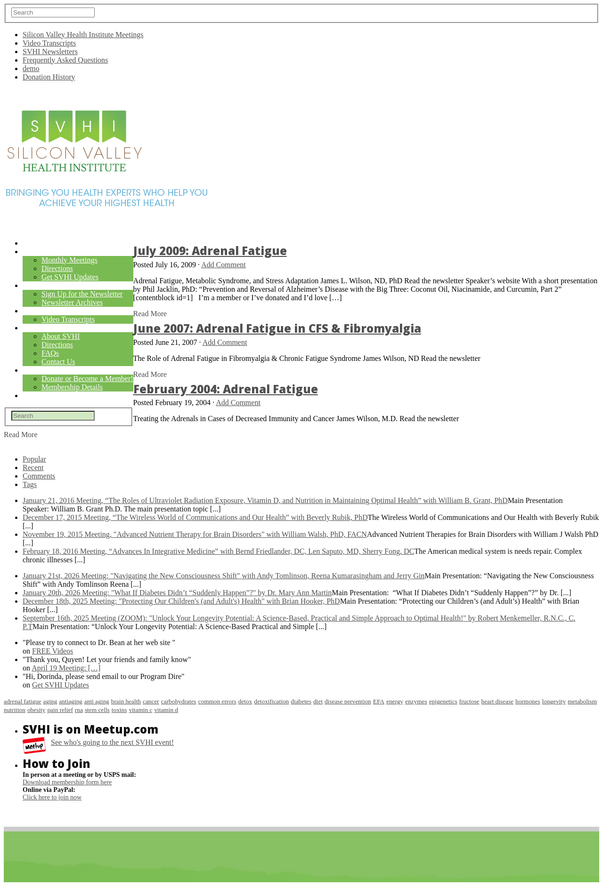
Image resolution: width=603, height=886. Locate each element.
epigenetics (443, 701)
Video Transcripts (49, 43)
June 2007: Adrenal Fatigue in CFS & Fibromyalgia (277, 328)
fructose (469, 701)
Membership (44, 370)
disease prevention (348, 701)
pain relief (60, 709)
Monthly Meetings (69, 260)
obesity (36, 709)
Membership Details (72, 387)
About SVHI (60, 336)
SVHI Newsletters (50, 52)
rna (79, 709)
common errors (217, 701)
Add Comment (223, 265)
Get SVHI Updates (69, 277)
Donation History (49, 77)
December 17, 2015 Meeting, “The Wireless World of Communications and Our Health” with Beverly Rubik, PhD (195, 517)
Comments (39, 476)
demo (31, 68)
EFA (378, 701)
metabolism (582, 701)
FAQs (50, 353)
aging (50, 701)
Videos (35, 311)
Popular (34, 459)
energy (394, 701)
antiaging (70, 701)
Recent (33, 467)
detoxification (271, 701)
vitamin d (166, 709)
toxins (119, 709)
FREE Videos (52, 651)
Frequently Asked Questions (65, 60)
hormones (527, 701)
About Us (39, 328)
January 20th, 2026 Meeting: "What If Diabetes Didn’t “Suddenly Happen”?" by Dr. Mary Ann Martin (177, 593)
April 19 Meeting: (66, 668)
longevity (554, 701)
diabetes (301, 701)
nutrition (14, 709)
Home (32, 243)
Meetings (39, 251)
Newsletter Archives (72, 302)
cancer (151, 701)
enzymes (416, 701)
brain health (126, 701)
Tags (30, 484)
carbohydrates (178, 701)
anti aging (96, 701)
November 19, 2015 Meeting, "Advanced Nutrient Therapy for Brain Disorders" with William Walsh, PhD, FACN (195, 534)
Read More (150, 314)
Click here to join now (52, 797)
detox (245, 701)
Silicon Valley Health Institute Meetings (83, 35)
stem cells (97, 709)
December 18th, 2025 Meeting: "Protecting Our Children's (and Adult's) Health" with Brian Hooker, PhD (181, 601)
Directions (57, 268)
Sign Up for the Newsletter (81, 294)
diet (318, 701)
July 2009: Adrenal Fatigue (210, 250)
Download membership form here (67, 782)
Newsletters (46, 285)
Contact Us (58, 362)
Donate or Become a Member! (87, 379)
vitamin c (140, 709)
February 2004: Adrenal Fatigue (225, 389)
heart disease (497, 701)
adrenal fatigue (22, 701)
